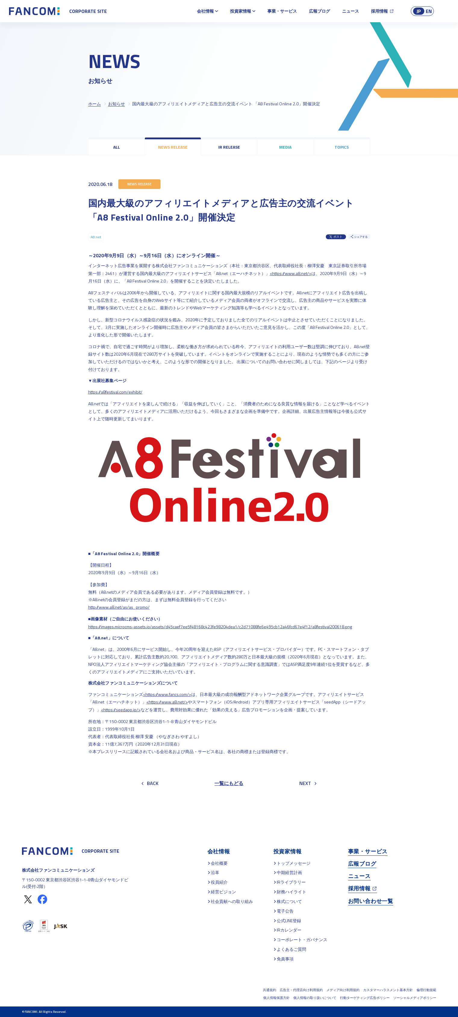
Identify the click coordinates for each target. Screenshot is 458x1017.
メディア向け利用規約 (343, 990)
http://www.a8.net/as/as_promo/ (119, 607)
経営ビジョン (223, 892)
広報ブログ (319, 11)
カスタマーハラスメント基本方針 (388, 990)
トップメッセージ (293, 863)
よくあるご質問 (291, 949)
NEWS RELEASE (173, 147)
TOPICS (342, 147)
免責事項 (285, 959)
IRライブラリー (291, 882)
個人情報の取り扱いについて (314, 997)
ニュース (350, 11)
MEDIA (285, 147)
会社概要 (219, 863)
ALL (116, 147)
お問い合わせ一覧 (370, 901)
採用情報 (379, 11)
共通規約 (269, 990)
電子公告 (285, 911)
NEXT (307, 783)
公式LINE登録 (289, 920)
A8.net (96, 237)
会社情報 (205, 11)
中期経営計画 (289, 872)
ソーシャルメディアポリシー (414, 997)
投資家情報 (240, 11)
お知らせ (116, 103)
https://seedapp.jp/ (120, 709)
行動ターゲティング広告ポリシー (365, 997)
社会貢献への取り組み (232, 901)
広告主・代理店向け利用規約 (301, 990)
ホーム (94, 103)
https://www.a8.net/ (290, 273)
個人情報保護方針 (276, 997)
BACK (150, 783)
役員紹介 (219, 882)
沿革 (215, 872)
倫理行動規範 (426, 990)
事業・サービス (282, 11)
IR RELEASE (229, 147)
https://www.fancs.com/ (167, 694)
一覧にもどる (228, 783)
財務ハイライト (291, 892)
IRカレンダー (289, 930)
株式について (289, 901)
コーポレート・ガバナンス (302, 939)
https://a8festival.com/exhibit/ (115, 392)
